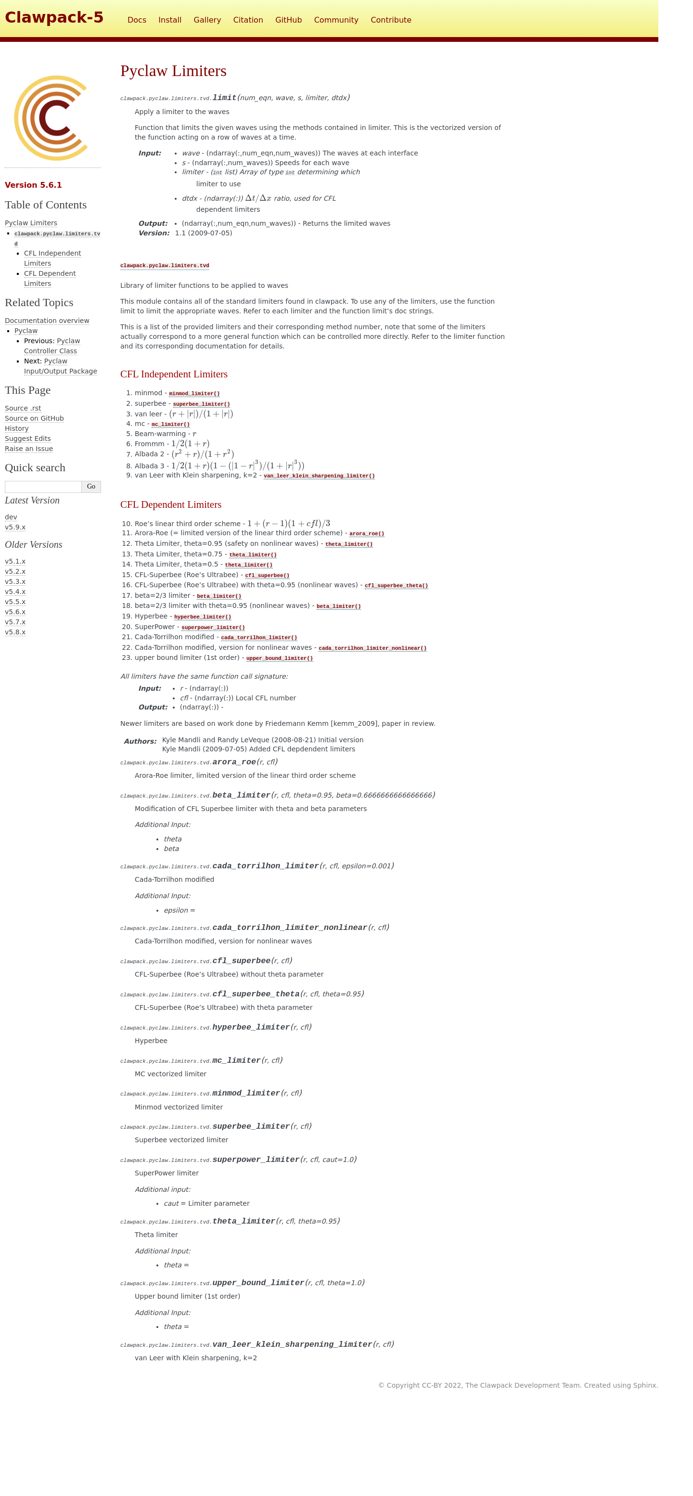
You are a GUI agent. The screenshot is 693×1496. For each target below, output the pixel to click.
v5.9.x (15, 527)
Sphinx (644, 1385)
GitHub (288, 20)
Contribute (391, 20)
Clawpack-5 (54, 17)
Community (336, 20)
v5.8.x (15, 632)
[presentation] (258, 198)
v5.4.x (15, 591)
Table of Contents (46, 204)
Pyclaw (26, 331)
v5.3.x (15, 581)
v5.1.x (15, 561)
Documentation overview (47, 320)
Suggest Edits (28, 438)
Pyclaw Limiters (31, 223)
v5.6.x (15, 612)
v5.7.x (15, 622)
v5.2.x (15, 571)
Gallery (207, 20)
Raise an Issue (29, 448)
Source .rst (23, 408)
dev (11, 517)
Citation (248, 20)
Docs (137, 20)
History (17, 428)
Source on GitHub (34, 418)
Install (169, 20)
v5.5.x (15, 602)
